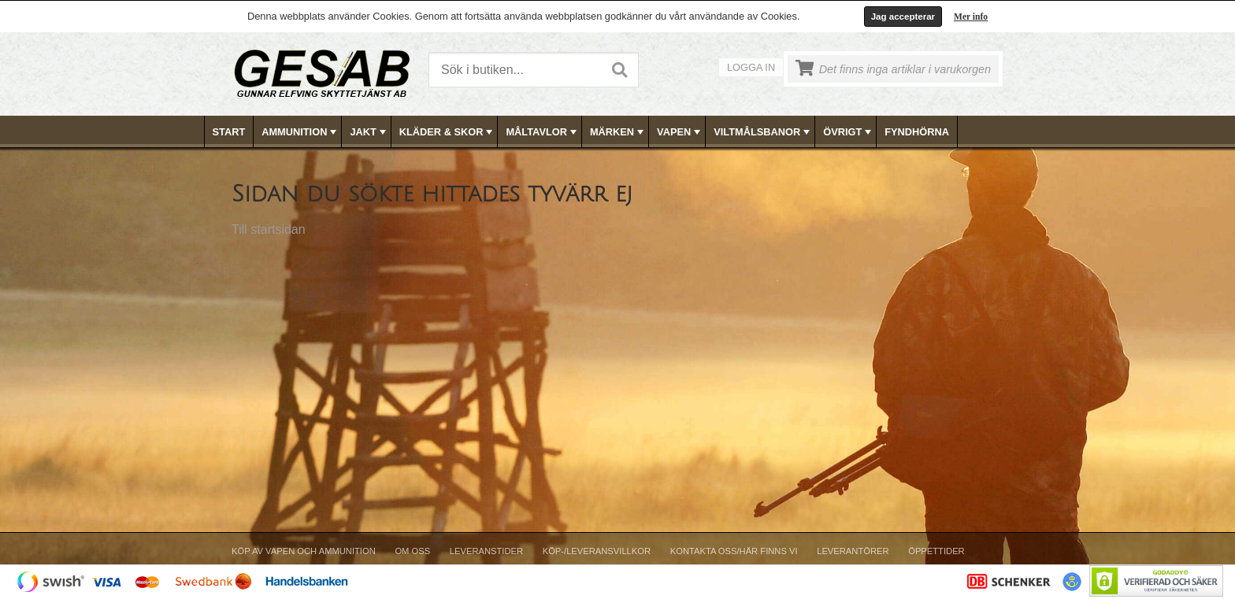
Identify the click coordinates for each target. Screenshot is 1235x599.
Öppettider (936, 551)
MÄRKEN (618, 132)
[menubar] (618, 132)
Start (229, 132)
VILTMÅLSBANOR (763, 132)
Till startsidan (269, 229)
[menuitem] (229, 132)
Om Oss (412, 551)
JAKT (369, 132)
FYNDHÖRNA (917, 132)
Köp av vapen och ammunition (304, 551)
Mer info (971, 16)
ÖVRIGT (848, 132)
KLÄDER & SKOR (447, 132)
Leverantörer (852, 551)
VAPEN (680, 132)
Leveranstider (486, 551)
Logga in (751, 67)
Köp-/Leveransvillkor (597, 551)
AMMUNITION (300, 132)
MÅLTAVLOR (542, 132)
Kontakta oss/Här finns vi (734, 551)
